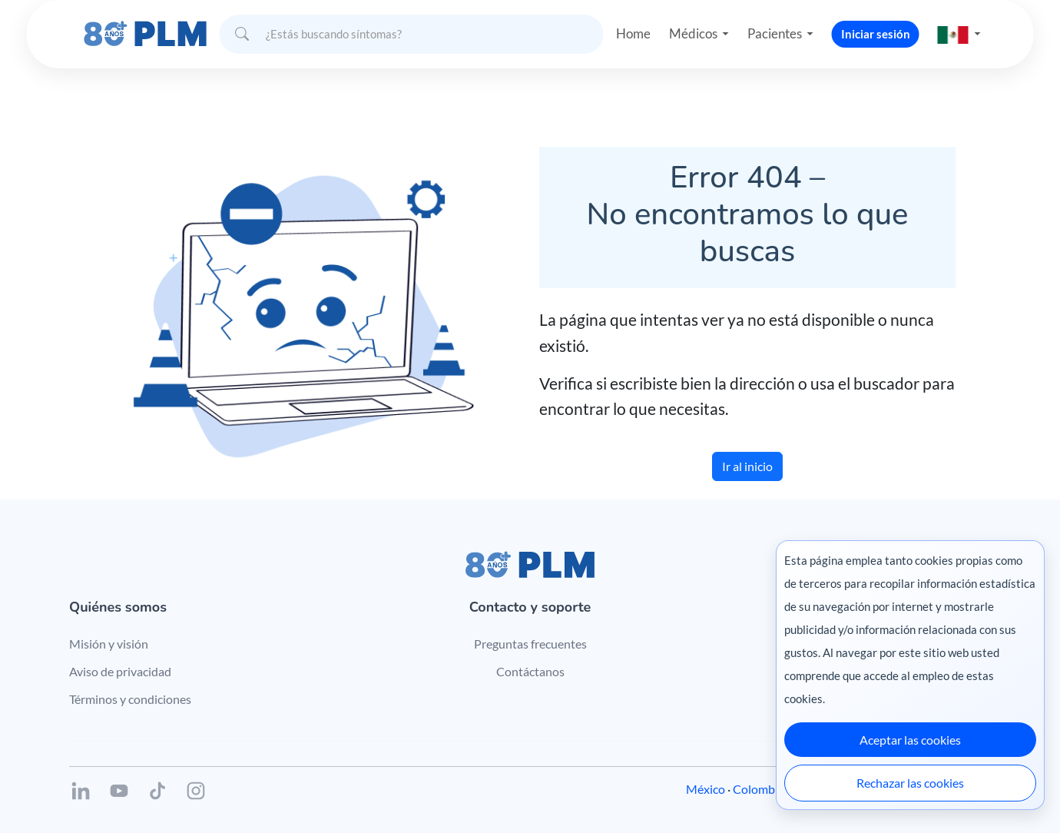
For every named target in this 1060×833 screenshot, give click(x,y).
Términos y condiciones (130, 699)
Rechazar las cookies (910, 782)
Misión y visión (108, 643)
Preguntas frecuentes (530, 643)
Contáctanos (530, 671)
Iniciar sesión (881, 26)
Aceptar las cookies (910, 739)
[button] (965, 26)
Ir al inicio (747, 466)
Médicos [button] (690, 26)
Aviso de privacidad (120, 671)
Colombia (758, 789)
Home (626, 26)
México (705, 789)
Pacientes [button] (777, 26)
